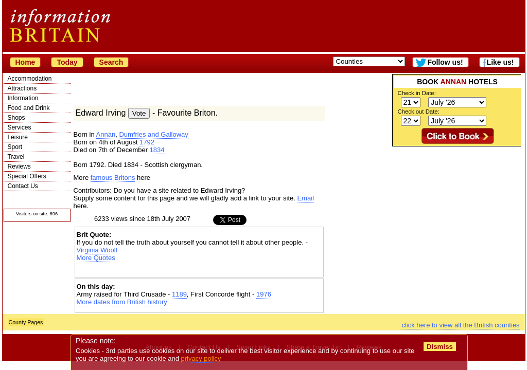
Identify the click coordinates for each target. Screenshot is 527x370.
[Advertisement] (456, 210)
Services (19, 127)
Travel (16, 156)
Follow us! (445, 62)
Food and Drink (29, 108)
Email (305, 198)
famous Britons (113, 177)
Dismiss (440, 346)
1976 (263, 294)
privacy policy (201, 358)
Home (25, 62)
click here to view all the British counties (460, 325)
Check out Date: (419, 111)
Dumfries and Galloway (153, 134)
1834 (157, 150)
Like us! (500, 62)
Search (111, 62)
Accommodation (30, 78)
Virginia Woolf (97, 250)
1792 (146, 142)
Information (23, 98)
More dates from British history (122, 302)
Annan (106, 134)
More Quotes (96, 258)
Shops (16, 117)
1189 (179, 294)
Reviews (19, 166)
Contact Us (23, 186)
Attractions (22, 88)
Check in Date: (417, 93)
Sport (15, 147)
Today (67, 62)
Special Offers (27, 176)
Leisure (18, 137)
